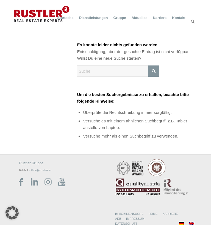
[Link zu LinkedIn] (34, 182)
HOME (152, 213)
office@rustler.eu (40, 170)
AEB (118, 218)
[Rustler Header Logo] (42, 14)
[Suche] (192, 22)
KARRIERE (170, 213)
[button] (12, 213)
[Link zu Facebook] (20, 182)
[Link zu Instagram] (48, 182)
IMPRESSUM (135, 218)
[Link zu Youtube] (62, 182)
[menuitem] (65, 14)
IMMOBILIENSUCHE (129, 213)
